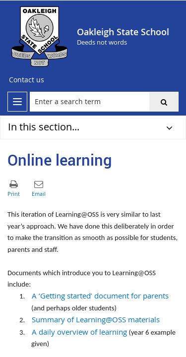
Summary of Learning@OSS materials (96, 319)
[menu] (17, 102)
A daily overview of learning (79, 332)
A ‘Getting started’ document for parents (100, 295)
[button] (164, 102)
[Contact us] (26, 80)
